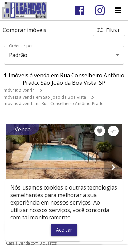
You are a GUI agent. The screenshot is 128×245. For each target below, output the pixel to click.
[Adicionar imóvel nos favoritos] (99, 131)
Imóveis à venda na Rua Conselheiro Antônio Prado (53, 104)
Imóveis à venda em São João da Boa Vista (44, 97)
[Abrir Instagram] (100, 10)
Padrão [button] (18, 55)
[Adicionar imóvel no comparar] (113, 131)
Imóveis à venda (19, 90)
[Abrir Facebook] (80, 10)
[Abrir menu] (118, 10)
